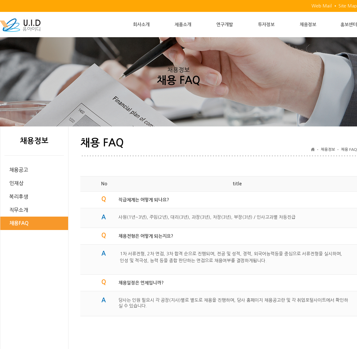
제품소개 (183, 24)
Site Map (348, 6)
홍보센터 (348, 24)
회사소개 (141, 24)
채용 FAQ (349, 149)
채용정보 (308, 24)
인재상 (16, 183)
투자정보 (266, 24)
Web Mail (321, 6)
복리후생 (18, 196)
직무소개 (18, 209)
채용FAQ (19, 223)
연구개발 (224, 24)
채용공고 (18, 169)
